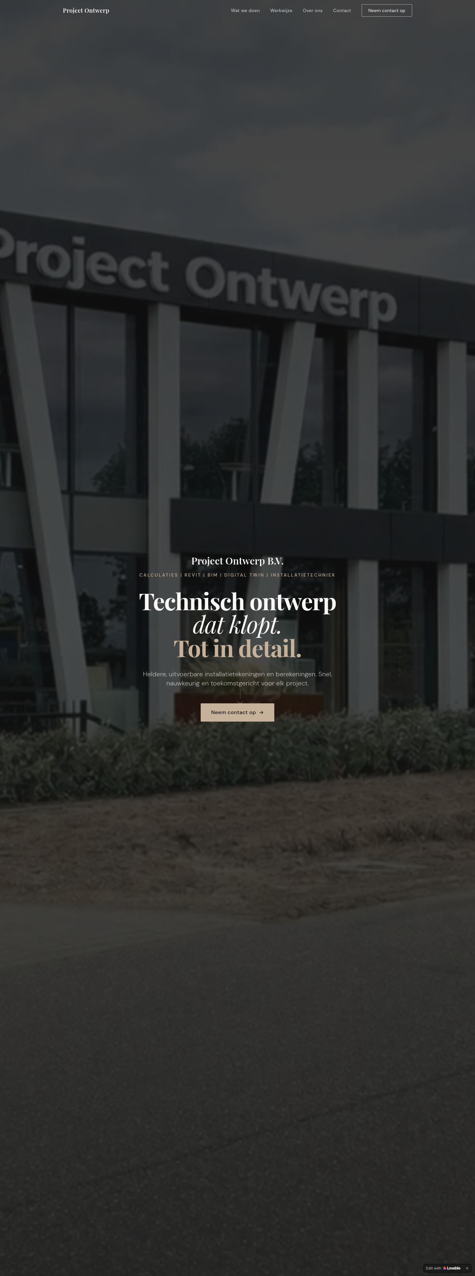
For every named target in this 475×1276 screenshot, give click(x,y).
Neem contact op (386, 10)
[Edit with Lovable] (443, 1268)
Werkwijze (281, 10)
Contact (342, 10)
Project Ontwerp (86, 10)
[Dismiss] (467, 1268)
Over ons (313, 10)
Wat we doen (245, 10)
